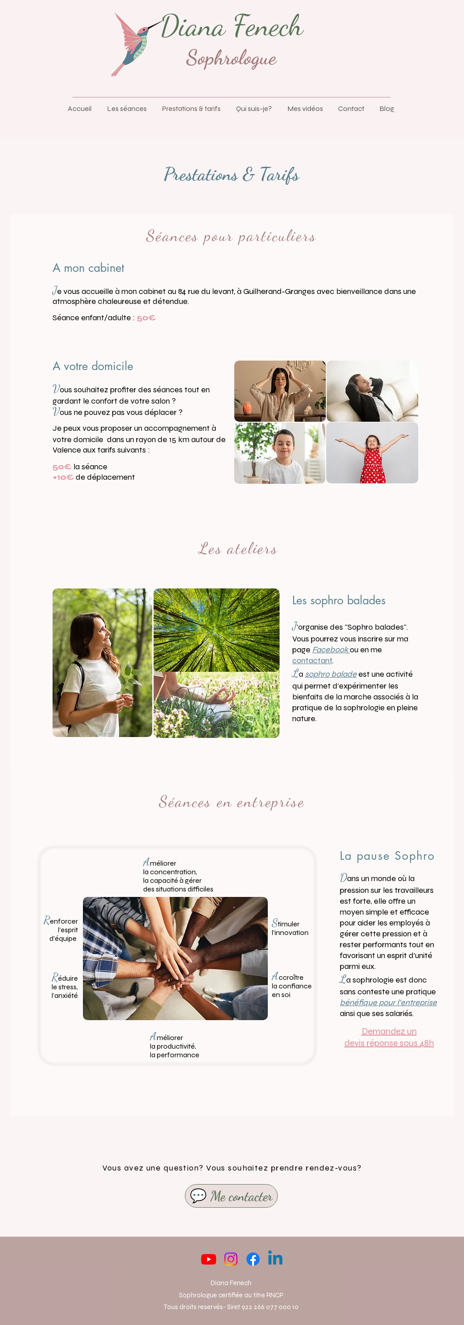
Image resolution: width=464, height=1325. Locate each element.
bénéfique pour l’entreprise (388, 1002)
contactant (312, 660)
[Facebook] (253, 1259)
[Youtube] (209, 1259)
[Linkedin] (275, 1259)
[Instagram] (231, 1259)
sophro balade (331, 674)
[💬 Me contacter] (231, 1196)
